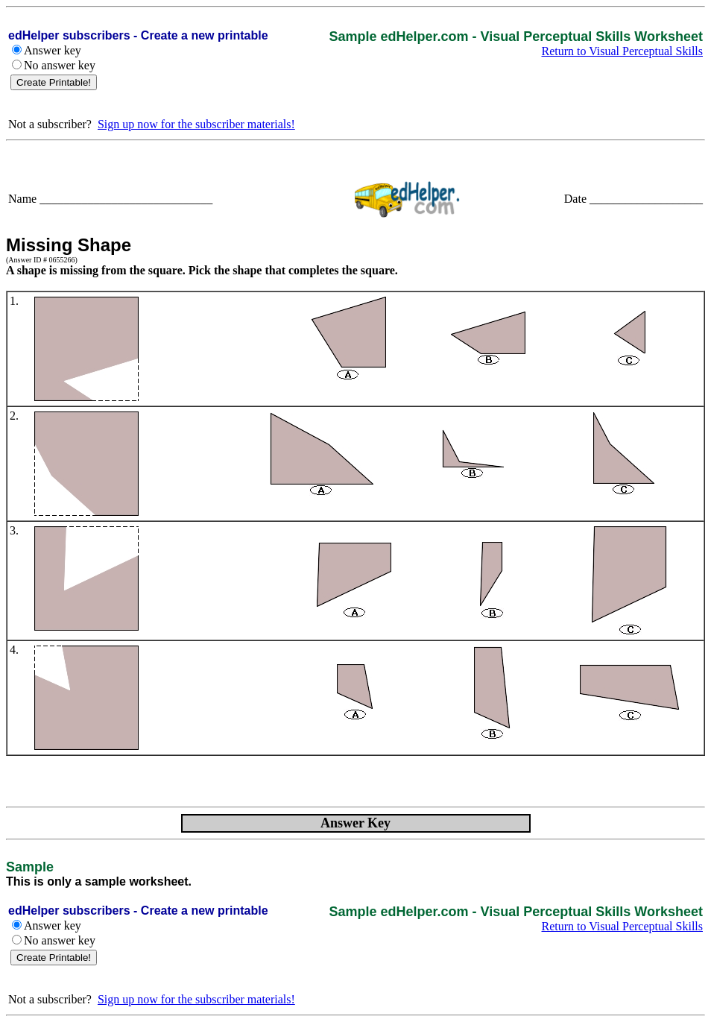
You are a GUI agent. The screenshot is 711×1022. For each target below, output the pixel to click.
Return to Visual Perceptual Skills (623, 51)
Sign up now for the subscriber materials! (196, 124)
